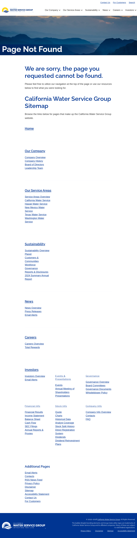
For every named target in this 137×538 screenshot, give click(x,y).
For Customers (119, 2)
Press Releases (33, 311)
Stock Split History (64, 426)
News (106, 10)
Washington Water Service (34, 220)
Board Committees (95, 385)
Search (132, 2)
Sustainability (92, 10)
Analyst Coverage (64, 422)
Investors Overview (35, 376)
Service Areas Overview (37, 196)
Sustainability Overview (37, 250)
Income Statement (34, 415)
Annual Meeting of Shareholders (64, 390)
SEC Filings (31, 426)
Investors (129, 10)
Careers (117, 10)
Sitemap (29, 490)
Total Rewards (32, 347)
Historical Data (63, 419)
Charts (58, 415)
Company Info (94, 406)
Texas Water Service (35, 214)
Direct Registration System (65, 432)
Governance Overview (97, 382)
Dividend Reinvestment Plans (67, 442)
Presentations (62, 396)
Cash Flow (30, 422)
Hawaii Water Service (36, 204)
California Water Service (37, 200)
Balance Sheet (32, 419)
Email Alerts (31, 315)
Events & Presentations (63, 377)
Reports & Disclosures (36, 272)
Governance (31, 268)
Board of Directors (34, 164)
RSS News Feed (33, 480)
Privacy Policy (32, 483)
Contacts (90, 415)
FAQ (88, 419)
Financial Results (34, 412)
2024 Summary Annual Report (37, 277)
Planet (28, 254)
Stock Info (61, 406)
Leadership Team (34, 168)
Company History (34, 161)
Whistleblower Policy (96, 392)
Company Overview (35, 157)
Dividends (60, 437)
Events (59, 385)
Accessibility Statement (37, 494)
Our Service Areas (72, 10)
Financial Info (32, 406)
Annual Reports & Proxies (34, 432)
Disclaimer (30, 487)
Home (29, 128)
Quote (58, 412)
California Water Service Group (108, 519)
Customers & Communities (32, 259)
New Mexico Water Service (35, 209)
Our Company (52, 10)
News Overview (33, 308)
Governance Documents (98, 389)
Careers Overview (34, 344)
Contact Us (105, 2)
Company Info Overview (98, 412)
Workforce (30, 265)
